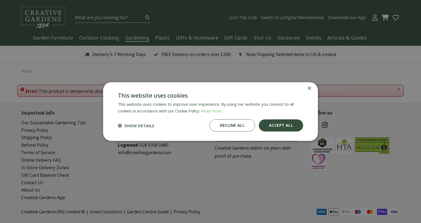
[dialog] (210, 111)
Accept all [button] (281, 125)
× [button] (309, 88)
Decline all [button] (232, 125)
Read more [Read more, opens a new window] (211, 110)
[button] (136, 125)
